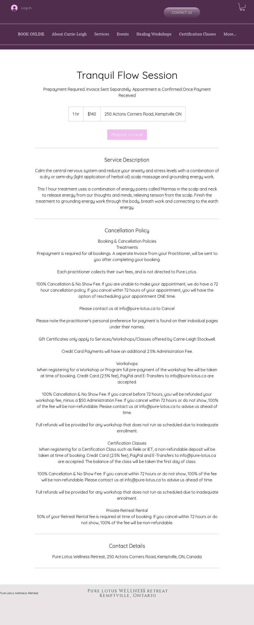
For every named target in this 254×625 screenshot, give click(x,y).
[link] (127, 135)
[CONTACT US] (182, 12)
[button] (242, 7)
